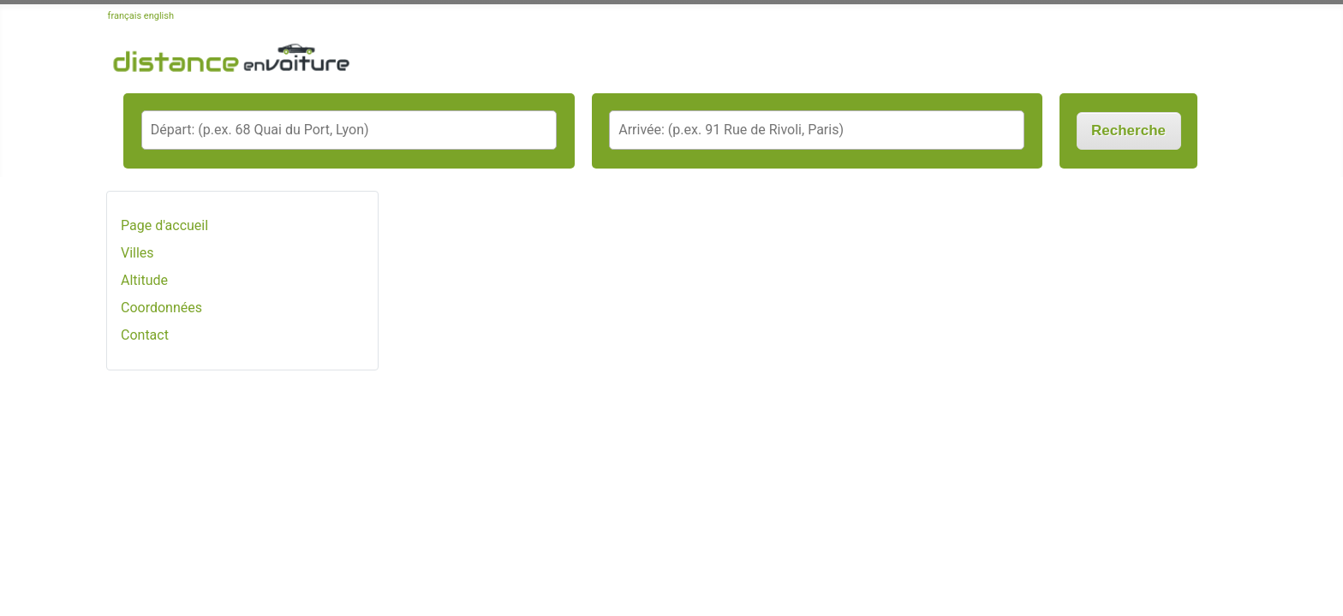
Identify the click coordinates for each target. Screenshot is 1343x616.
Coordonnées (161, 307)
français (125, 15)
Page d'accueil (164, 225)
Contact (145, 335)
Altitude (144, 280)
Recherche (1128, 130)
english (159, 15)
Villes (137, 253)
